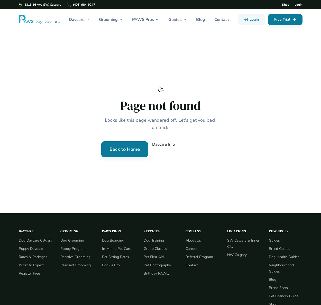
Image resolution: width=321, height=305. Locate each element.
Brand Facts (278, 288)
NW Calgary (236, 255)
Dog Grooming (72, 240)
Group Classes (156, 248)
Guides (177, 19)
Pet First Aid (153, 257)
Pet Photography (157, 265)
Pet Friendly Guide (284, 296)
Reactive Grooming (75, 257)
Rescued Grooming (75, 265)
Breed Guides (280, 248)
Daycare (77, 19)
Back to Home (124, 149)
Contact (222, 19)
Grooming (110, 19)
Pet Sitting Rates (115, 257)
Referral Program (199, 257)
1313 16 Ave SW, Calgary (40, 5)
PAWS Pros (145, 19)
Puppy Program (72, 248)
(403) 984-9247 (80, 5)
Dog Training (154, 240)
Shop (285, 4)
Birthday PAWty (156, 273)
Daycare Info (163, 144)
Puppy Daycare (31, 255)
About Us (193, 240)
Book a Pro (111, 265)
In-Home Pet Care (116, 248)
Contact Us (200, 149)
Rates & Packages (33, 263)
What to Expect (31, 271)
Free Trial (285, 20)
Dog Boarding (113, 240)
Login (298, 4)
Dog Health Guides (284, 257)
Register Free (30, 279)
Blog (201, 19)
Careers (192, 248)
